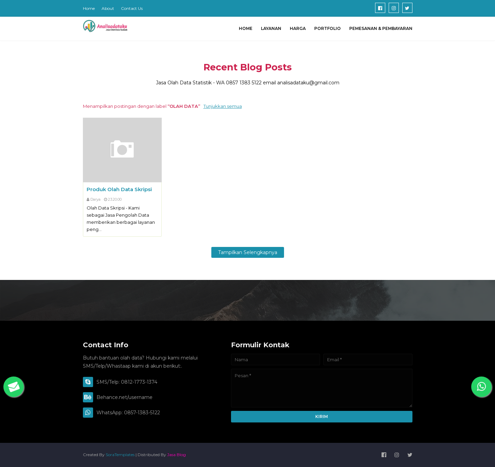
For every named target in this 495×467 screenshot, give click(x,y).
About (108, 8)
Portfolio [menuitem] (327, 28)
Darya (95, 199)
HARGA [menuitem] (298, 28)
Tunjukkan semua (223, 106)
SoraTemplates (120, 454)
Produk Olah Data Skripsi (119, 189)
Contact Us (132, 8)
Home (89, 8)
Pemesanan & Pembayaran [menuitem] (380, 28)
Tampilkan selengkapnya (247, 252)
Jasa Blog (176, 454)
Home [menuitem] (245, 28)
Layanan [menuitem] (271, 28)
